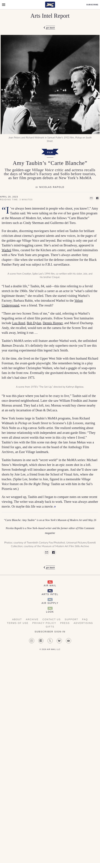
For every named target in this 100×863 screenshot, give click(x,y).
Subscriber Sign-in (50, 631)
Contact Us (52, 619)
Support (71, 619)
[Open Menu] (4, 5)
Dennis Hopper (53, 323)
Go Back (50, 28)
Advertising (83, 623)
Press (65, 623)
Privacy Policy (44, 623)
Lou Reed (18, 323)
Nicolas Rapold (51, 187)
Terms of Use (17, 623)
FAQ (85, 619)
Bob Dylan (34, 323)
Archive (32, 619)
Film (50, 152)
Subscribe (92, 5)
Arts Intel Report (50, 16)
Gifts (50, 627)
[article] (50, 297)
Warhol (6, 250)
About (17, 619)
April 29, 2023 (9, 197)
